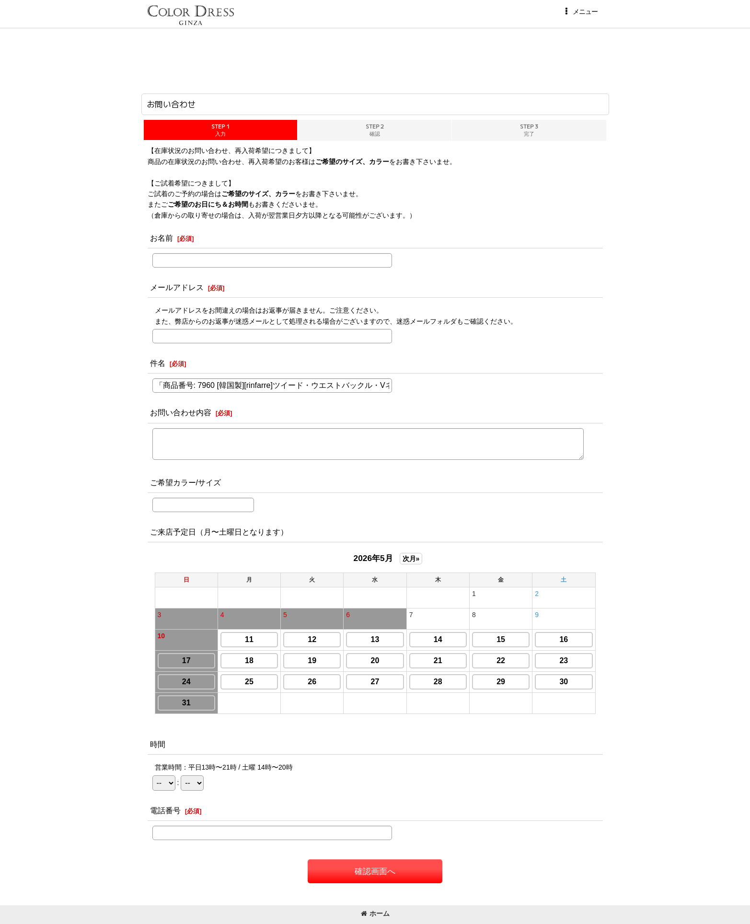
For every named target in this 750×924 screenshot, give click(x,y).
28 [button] (438, 682)
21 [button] (438, 660)
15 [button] (500, 639)
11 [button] (249, 639)
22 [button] (500, 660)
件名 (157, 363)
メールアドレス (177, 287)
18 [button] (249, 660)
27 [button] (375, 682)
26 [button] (312, 682)
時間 (157, 744)
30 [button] (563, 682)
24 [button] (186, 682)
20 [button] (375, 660)
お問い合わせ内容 (180, 412)
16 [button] (563, 639)
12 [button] (312, 639)
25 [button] (249, 682)
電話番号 (165, 810)
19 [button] (312, 660)
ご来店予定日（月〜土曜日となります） (219, 531)
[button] (579, 11)
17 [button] (186, 660)
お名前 (161, 238)
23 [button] (563, 660)
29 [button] (500, 682)
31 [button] (186, 703)
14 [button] (438, 639)
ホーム (375, 913)
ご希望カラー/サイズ (185, 482)
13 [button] (375, 639)
